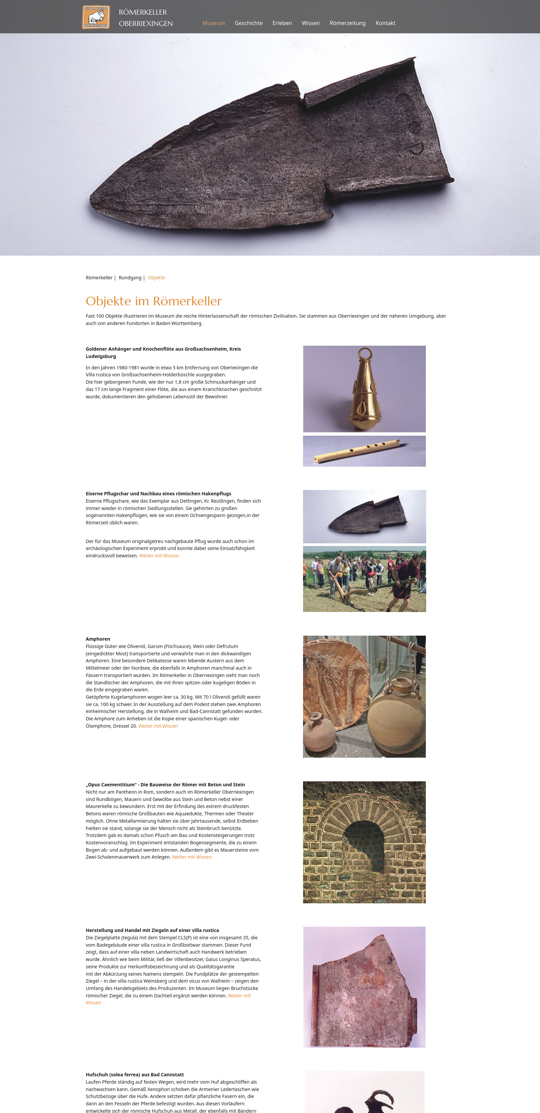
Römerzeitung (348, 23)
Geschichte (249, 23)
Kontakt (385, 23)
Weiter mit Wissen (159, 555)
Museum (214, 23)
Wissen (311, 23)
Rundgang (130, 277)
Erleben (282, 23)
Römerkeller (99, 277)
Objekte (156, 277)
